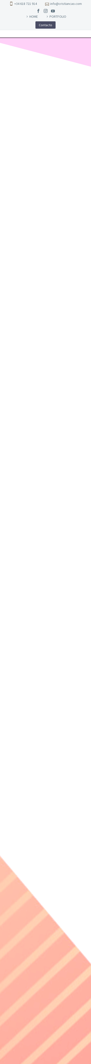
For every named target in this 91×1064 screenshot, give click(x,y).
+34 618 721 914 (25, 3)
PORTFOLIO (58, 16)
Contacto (45, 25)
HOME (33, 16)
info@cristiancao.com (66, 3)
